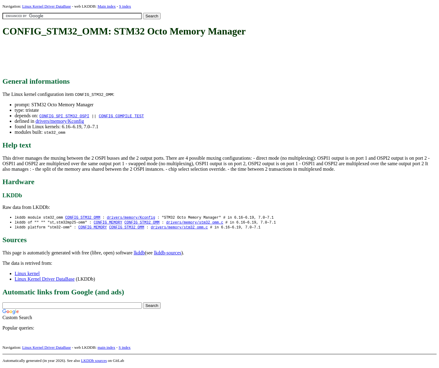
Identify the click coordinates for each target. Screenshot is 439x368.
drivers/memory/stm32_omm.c (194, 222)
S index (125, 6)
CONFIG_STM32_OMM (82, 217)
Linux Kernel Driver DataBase (46, 6)
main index (106, 348)
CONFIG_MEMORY (108, 222)
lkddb (139, 253)
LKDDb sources (94, 361)
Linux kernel (27, 274)
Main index (107, 6)
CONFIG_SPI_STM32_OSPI (64, 115)
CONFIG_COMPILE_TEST (121, 115)
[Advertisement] (113, 57)
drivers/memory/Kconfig (59, 121)
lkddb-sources (167, 253)
